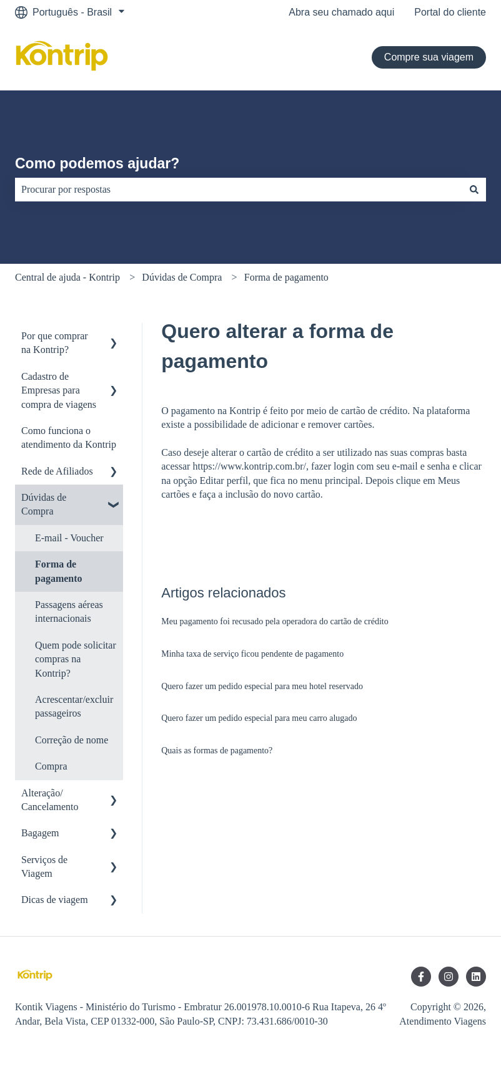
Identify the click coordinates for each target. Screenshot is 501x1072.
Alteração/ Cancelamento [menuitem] (50, 800)
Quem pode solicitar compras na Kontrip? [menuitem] (75, 659)
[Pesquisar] (474, 189)
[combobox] (238, 189)
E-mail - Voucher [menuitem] (69, 538)
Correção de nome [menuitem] (71, 740)
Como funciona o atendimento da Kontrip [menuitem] (68, 437)
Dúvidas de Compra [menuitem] (43, 504)
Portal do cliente (450, 12)
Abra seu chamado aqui (341, 12)
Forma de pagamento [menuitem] (58, 571)
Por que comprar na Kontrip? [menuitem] (54, 343)
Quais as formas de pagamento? (216, 750)
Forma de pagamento (286, 277)
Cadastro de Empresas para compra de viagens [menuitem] (58, 390)
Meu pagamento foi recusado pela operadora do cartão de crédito (274, 621)
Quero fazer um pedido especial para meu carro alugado (259, 718)
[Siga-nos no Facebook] (421, 977)
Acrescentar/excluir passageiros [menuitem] (74, 706)
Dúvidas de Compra (182, 277)
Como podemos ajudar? (97, 163)
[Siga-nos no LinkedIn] (476, 977)
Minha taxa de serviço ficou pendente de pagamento (252, 654)
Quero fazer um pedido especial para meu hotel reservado (262, 686)
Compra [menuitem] (51, 766)
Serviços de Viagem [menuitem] (44, 866)
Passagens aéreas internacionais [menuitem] (69, 611)
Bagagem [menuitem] (40, 833)
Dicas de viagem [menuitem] (54, 899)
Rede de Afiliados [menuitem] (57, 471)
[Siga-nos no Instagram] (449, 977)
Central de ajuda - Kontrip (67, 277)
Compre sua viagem (429, 57)
